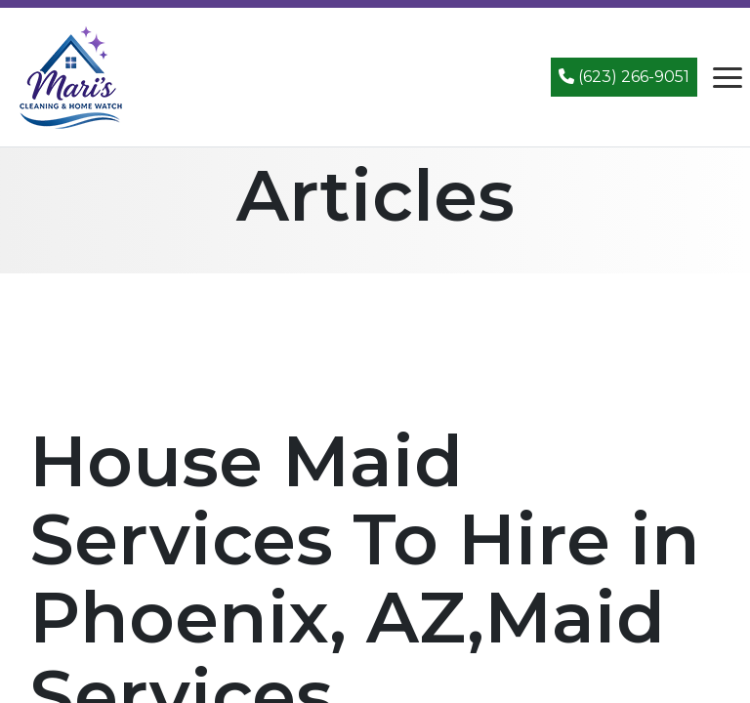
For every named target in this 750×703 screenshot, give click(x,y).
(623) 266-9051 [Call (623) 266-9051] (624, 76)
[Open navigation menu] (727, 77)
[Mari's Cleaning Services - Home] (71, 75)
